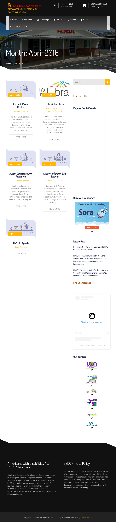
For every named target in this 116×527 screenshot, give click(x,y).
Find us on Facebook (82, 282)
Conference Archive (21, 180)
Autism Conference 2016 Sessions (54, 175)
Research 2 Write (21, 111)
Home (16, 19)
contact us (17, 494)
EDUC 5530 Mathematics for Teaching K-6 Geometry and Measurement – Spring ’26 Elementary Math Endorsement (90, 273)
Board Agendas (20, 247)
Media (87, 19)
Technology (45, 19)
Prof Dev (60, 19)
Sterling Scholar (20, 26)
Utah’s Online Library (54, 104)
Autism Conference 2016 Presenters (21, 175)
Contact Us (80, 96)
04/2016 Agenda (21, 243)
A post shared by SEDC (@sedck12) (92, 345)
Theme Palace (86, 517)
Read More (21, 137)
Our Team (29, 19)
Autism (74, 19)
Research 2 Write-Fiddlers (21, 106)
